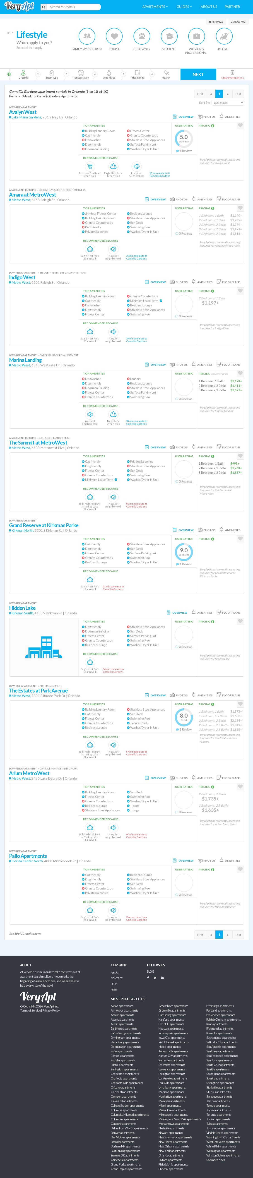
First (200, 94)
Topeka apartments (218, 1110)
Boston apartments (122, 1056)
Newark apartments (171, 1133)
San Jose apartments (219, 1060)
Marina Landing (25, 360)
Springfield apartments (220, 1083)
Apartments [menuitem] (155, 7)
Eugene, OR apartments (125, 1155)
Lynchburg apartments (172, 1087)
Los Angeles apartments (173, 1078)
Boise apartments (121, 1051)
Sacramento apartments (221, 1037)
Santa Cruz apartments (220, 1065)
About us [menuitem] (209, 7)
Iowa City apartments (172, 1037)
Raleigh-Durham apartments (223, 1019)
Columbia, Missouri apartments (130, 1114)
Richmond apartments (220, 1028)
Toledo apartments (218, 1105)
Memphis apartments (172, 1101)
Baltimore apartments (124, 1028)
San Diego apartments (220, 1051)
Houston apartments (171, 1028)
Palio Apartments (28, 856)
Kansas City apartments (173, 1056)
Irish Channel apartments (174, 1042)
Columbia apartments (124, 1110)
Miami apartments (170, 1105)
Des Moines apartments (125, 1137)
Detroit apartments (122, 1142)
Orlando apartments (171, 1155)
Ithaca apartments (170, 1046)
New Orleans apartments (174, 1146)
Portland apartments (219, 1010)
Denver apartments (123, 1133)
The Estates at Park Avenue (38, 691)
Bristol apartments (122, 1065)
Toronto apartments (218, 1114)
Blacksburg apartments (125, 1042)
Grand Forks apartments (126, 1164)
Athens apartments (122, 1015)
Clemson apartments (123, 1096)
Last (238, 94)
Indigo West (22, 277)
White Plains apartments (221, 1146)
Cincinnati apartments (124, 1092)
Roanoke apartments (219, 1033)
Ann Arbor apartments (124, 1010)
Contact (117, 978)
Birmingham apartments (125, 1037)
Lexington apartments (172, 1074)
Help (114, 984)
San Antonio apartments (221, 1046)
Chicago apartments (123, 1087)
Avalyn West (23, 112)
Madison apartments (171, 1092)
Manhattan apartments (173, 1096)
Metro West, (21, 200)
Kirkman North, (23, 530)
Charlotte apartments (124, 1078)
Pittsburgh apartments (220, 1006)
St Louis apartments (218, 1092)
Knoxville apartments (171, 1060)
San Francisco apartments (222, 1056)
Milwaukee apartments (172, 1110)
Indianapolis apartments (173, 1033)
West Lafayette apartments (223, 1142)
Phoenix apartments (171, 1169)
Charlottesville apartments (127, 1083)
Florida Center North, (27, 861)
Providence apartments (220, 1015)
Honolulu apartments (171, 1024)
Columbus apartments (124, 1119)
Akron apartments (122, 1006)
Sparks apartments (218, 1078)
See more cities (215, 1160)
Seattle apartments (218, 1069)
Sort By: (204, 102)
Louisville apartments (171, 1083)
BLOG (150, 971)
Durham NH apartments (125, 1146)
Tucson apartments (218, 1119)
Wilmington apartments (220, 1151)
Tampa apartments (217, 1101)
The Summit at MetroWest (38, 443)
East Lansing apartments (125, 1151)
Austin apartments (122, 1024)
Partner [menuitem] (232, 7)
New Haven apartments (173, 1142)
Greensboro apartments (173, 1006)
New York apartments (172, 1151)
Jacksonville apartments (173, 1051)
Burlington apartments (124, 1069)
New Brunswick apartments (175, 1137)
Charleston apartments (125, 1074)
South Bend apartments (220, 1074)
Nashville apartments (171, 1128)
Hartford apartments (171, 1019)
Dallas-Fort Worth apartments (129, 1128)
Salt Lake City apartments (222, 1042)
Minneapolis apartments (173, 1114)
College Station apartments (127, 1105)
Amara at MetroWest (32, 195)
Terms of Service (30, 1010)
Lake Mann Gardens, (27, 117)
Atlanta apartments (122, 1019)
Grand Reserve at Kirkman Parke (44, 525)
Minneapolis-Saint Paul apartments (180, 1119)
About (115, 972)
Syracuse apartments (219, 1096)
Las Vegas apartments (172, 1065)
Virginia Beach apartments (222, 1133)
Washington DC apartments (223, 1137)
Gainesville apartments (124, 1160)
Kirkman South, (23, 613)
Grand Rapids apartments (126, 1169)
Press (114, 989)
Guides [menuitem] (184, 7)
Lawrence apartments (172, 1069)
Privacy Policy (51, 1010)
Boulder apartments (123, 1060)
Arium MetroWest (29, 773)
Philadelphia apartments (173, 1164)
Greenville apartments (172, 1010)
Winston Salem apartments (223, 1155)
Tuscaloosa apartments (220, 1128)
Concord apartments (123, 1123)
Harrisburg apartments (172, 1015)
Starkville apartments (219, 1087)
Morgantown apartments (174, 1123)
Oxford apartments (170, 1160)
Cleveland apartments (124, 1101)
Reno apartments (216, 1024)
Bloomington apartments (126, 1046)
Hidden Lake (22, 608)
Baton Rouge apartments (126, 1033)
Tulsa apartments (216, 1123)
